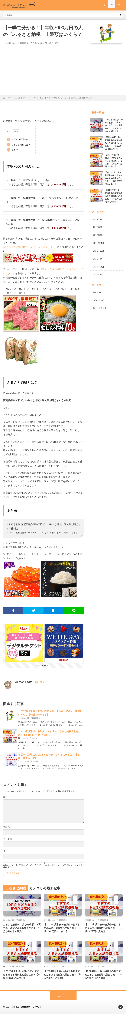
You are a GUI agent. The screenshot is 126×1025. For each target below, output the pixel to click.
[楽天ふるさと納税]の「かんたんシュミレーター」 (30, 246)
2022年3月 (98, 235)
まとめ (12, 150)
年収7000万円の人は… (19, 139)
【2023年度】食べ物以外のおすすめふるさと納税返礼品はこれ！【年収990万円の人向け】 (113, 161)
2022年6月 (98, 227)
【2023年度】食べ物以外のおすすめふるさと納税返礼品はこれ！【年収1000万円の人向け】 (113, 143)
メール (7, 839)
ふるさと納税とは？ (18, 144)
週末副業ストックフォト (32, 1018)
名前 (6, 827)
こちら (62, 492)
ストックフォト (100, 307)
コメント (7, 797)
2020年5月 (98, 274)
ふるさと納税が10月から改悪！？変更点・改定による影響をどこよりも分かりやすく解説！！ (114, 125)
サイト (6, 851)
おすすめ (97, 291)
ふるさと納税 (38, 43)
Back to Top (63, 1007)
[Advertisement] (63, 72)
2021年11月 (98, 242)
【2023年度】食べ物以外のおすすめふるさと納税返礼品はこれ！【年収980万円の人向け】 (113, 178)
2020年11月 (98, 266)
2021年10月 (98, 250)
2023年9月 (98, 219)
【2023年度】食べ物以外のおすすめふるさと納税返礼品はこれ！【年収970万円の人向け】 (113, 196)
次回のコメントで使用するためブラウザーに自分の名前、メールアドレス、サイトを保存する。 (43, 866)
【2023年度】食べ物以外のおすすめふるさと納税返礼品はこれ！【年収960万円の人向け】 (103, 983)
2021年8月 (98, 258)
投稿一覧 (38, 682)
